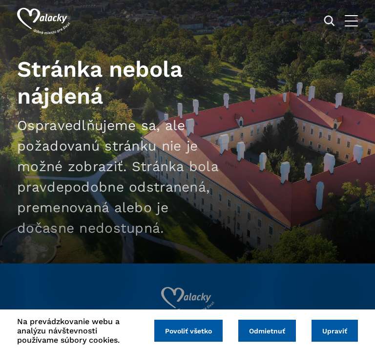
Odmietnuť (267, 331)
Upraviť (334, 331)
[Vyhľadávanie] (329, 20)
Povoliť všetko (188, 331)
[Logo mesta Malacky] (43, 21)
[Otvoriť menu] (351, 20)
